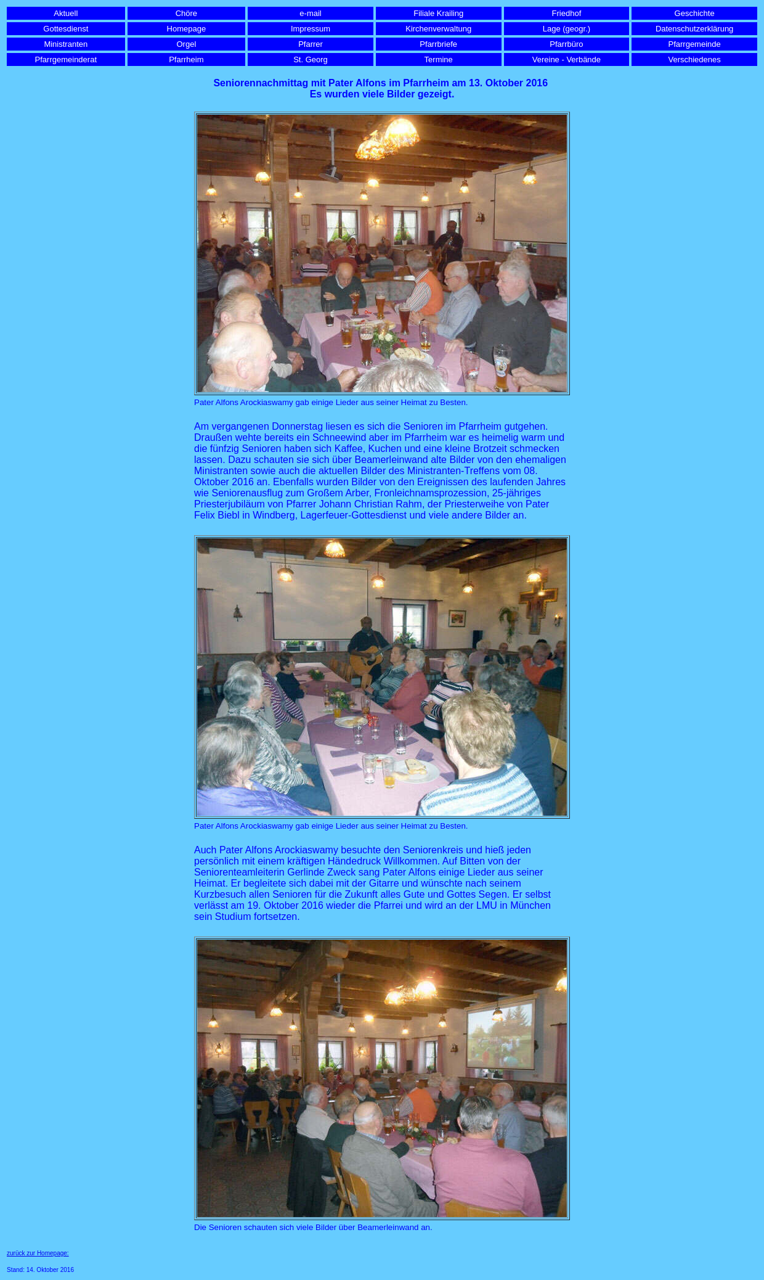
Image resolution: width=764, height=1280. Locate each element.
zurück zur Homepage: (38, 1253)
